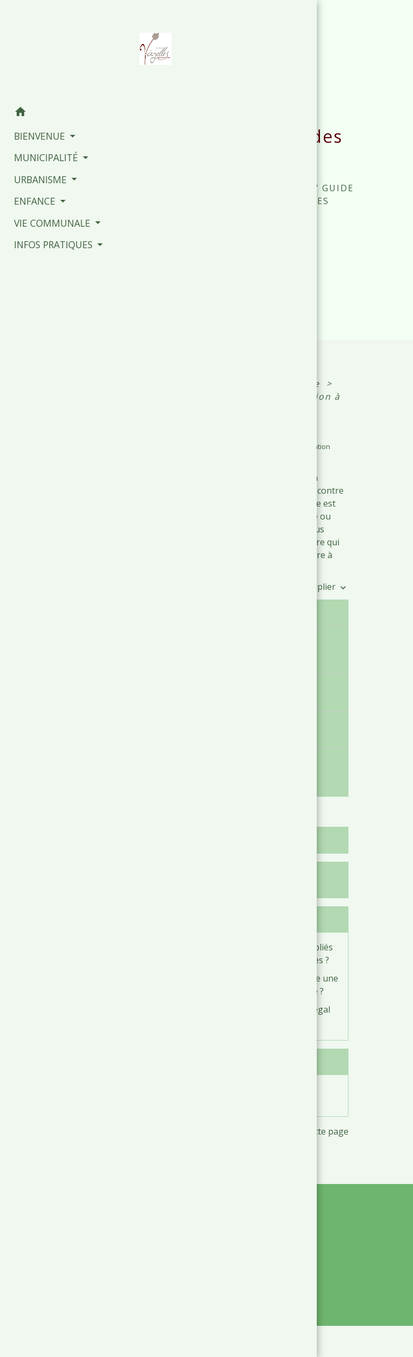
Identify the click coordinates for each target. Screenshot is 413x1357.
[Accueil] (53, 49)
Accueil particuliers (223, 383)
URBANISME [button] (35, 176)
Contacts (260, 1205)
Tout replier (254, 587)
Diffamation (209, 1089)
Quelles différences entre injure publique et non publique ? (245, 650)
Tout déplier (317, 587)
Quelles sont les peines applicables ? (239, 730)
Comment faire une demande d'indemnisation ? (249, 767)
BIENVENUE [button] (35, 133)
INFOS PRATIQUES (265, 188)
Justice (304, 383)
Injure (243, 409)
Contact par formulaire (260, 1283)
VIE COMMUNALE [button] (47, 219)
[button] (53, 110)
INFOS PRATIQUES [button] (48, 241)
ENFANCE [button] (30, 198)
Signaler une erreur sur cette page (278, 1131)
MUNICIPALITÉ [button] (41, 154)
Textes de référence (230, 840)
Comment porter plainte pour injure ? (241, 692)
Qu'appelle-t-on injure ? (243, 613)
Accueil (188, 188)
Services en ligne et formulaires (227, 880)
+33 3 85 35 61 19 (260, 1266)
